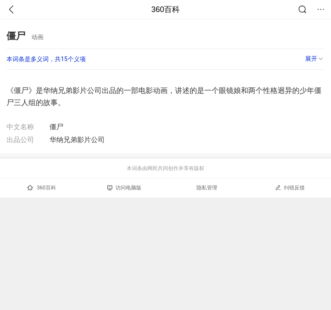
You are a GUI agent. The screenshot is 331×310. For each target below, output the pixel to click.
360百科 (165, 9)
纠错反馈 (290, 187)
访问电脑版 (124, 188)
